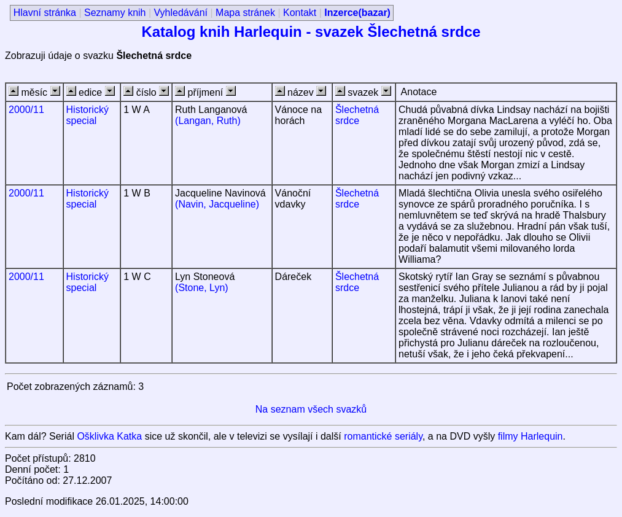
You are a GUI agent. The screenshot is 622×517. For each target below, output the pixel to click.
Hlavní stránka (45, 12)
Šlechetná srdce (357, 115)
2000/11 (26, 109)
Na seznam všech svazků (311, 409)
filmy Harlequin (530, 436)
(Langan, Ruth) (208, 120)
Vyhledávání (181, 12)
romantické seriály (383, 436)
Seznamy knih (115, 12)
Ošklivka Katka (109, 436)
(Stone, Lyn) (201, 287)
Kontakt (299, 12)
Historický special (87, 115)
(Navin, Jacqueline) (217, 204)
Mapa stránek (245, 12)
